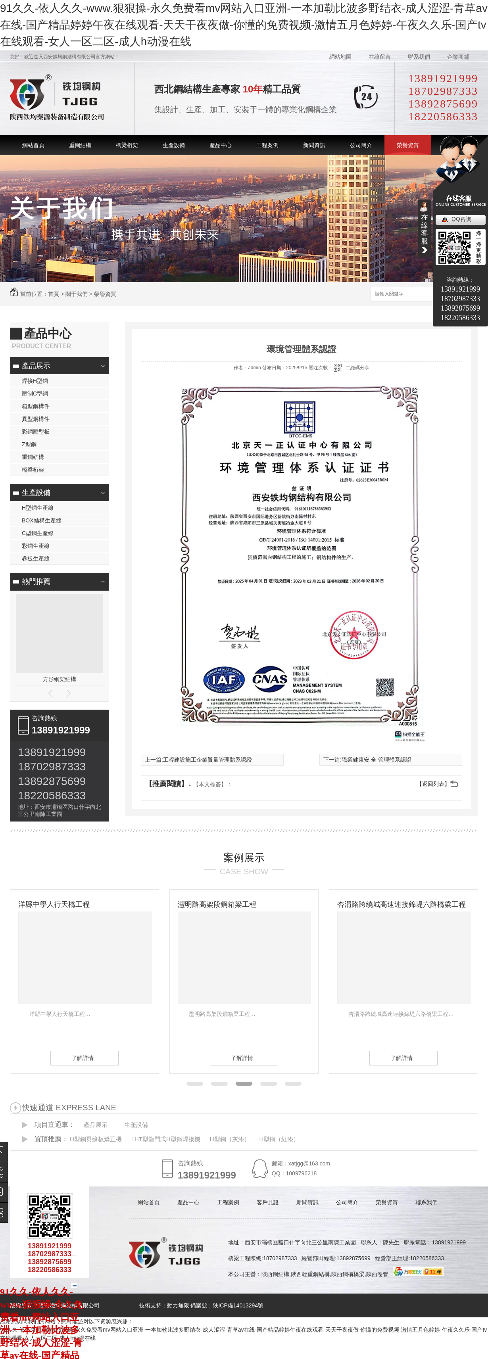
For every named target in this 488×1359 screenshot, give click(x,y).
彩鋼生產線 (36, 546)
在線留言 (380, 57)
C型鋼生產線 (38, 533)
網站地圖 (340, 57)
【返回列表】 (433, 784)
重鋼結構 (80, 145)
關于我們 (76, 294)
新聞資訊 (314, 145)
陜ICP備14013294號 (238, 1305)
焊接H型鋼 (35, 381)
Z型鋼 (29, 444)
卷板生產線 (36, 558)
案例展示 (244, 858)
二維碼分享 (357, 367)
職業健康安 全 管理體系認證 (376, 759)
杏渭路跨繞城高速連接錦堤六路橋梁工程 (401, 904)
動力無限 (178, 1305)
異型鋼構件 (36, 419)
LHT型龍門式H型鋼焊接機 (165, 1139)
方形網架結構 (59, 679)
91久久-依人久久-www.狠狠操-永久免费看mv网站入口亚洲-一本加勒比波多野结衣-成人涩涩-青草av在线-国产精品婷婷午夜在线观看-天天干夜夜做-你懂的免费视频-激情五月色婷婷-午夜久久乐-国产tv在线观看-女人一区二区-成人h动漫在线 (244, 25)
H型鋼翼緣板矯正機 (96, 1139)
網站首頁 (33, 145)
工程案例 (267, 145)
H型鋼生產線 (38, 508)
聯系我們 (419, 57)
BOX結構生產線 (41, 520)
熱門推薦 (36, 581)
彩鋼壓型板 (36, 431)
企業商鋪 (458, 57)
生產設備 (174, 145)
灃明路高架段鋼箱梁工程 (217, 904)
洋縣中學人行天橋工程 (54, 904)
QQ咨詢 (461, 219)
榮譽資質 (408, 145)
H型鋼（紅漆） (279, 1139)
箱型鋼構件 (36, 406)
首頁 (53, 294)
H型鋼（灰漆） (230, 1139)
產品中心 (220, 145)
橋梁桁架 (127, 145)
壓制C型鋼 (35, 393)
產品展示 (36, 366)
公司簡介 (361, 145)
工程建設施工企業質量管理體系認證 (207, 759)
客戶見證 (268, 1202)
